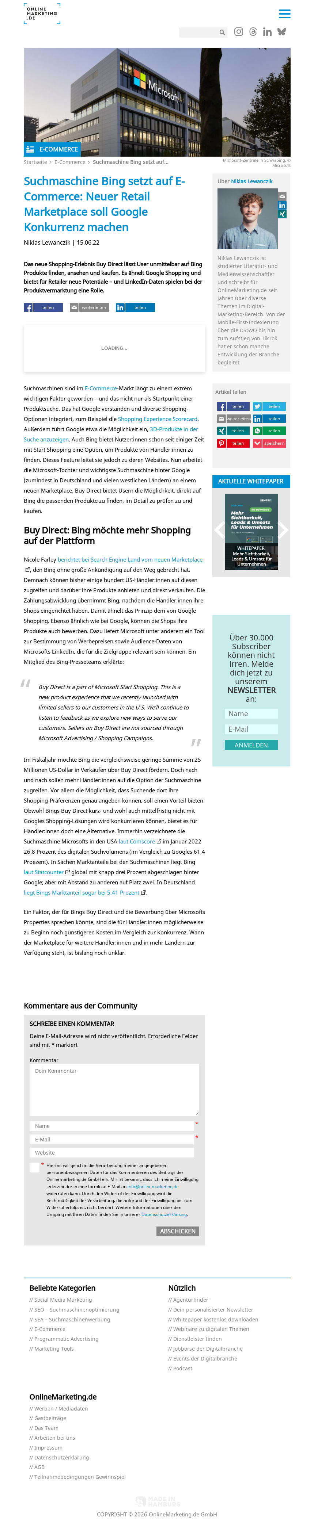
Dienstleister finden (197, 1339)
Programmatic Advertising (66, 1339)
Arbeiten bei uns (54, 1438)
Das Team (46, 1428)
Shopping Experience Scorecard (157, 418)
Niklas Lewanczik (251, 181)
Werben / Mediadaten (61, 1409)
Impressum (48, 1448)
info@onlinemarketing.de (153, 1186)
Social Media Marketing (63, 1300)
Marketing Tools (54, 1349)
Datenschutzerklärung (164, 1214)
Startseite (35, 161)
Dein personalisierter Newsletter (213, 1310)
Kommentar (44, 1060)
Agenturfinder (190, 1300)
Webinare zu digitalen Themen (211, 1329)
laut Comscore (137, 841)
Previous (223, 530)
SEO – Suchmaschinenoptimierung (77, 1310)
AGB (39, 1467)
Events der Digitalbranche (205, 1359)
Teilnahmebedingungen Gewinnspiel (80, 1477)
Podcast (182, 1369)
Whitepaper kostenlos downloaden (215, 1320)
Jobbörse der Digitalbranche (208, 1349)
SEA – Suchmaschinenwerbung (72, 1320)
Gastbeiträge (50, 1418)
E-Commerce (70, 161)
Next (279, 530)
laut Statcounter (44, 872)
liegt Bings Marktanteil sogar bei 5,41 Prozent (81, 892)
